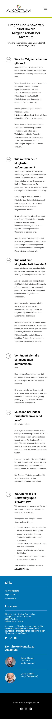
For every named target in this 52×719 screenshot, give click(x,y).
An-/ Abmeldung (12, 591)
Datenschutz (10, 598)
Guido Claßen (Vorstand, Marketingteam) (28, 660)
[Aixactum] (18, 9)
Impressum (10, 595)
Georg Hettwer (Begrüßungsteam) (29, 675)
